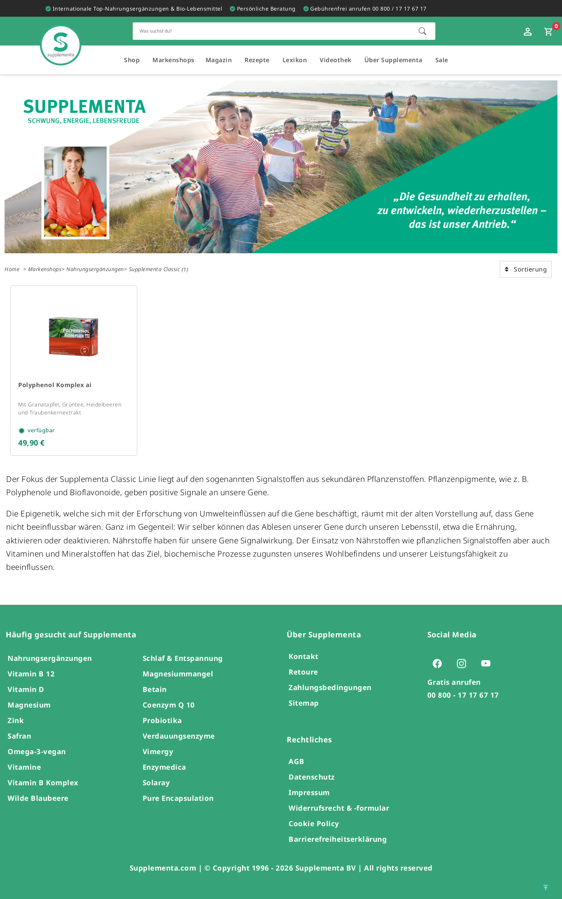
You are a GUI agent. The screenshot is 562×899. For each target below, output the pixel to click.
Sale (441, 60)
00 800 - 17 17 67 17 (463, 695)
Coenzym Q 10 (169, 704)
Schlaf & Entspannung (183, 658)
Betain (155, 689)
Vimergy (158, 751)
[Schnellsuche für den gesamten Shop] (272, 30)
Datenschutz (312, 776)
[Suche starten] (422, 31)
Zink (16, 720)
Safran (19, 736)
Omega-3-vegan (37, 751)
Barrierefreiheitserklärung (338, 839)
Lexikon (295, 60)
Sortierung (526, 269)
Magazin (219, 60)
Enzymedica (164, 767)
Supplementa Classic (154, 269)
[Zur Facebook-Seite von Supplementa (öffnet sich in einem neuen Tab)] (439, 663)
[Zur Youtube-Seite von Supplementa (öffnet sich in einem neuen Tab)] (488, 663)
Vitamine (24, 767)
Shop (132, 60)
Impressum (309, 792)
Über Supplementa (393, 60)
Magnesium (29, 704)
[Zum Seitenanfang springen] (545, 887)
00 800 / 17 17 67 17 (399, 8)
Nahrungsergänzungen (95, 269)
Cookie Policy (314, 823)
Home (12, 269)
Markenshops (173, 60)
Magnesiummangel (178, 673)
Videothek (336, 60)
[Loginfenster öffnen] (528, 31)
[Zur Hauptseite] (61, 37)
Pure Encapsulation (178, 798)
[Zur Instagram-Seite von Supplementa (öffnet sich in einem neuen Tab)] (463, 663)
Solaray (156, 782)
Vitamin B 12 (31, 673)
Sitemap (304, 703)
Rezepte (257, 60)
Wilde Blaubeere (38, 798)
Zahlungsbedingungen (330, 687)
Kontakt (304, 656)
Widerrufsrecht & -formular (339, 808)
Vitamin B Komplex (43, 782)
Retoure (303, 671)
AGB (297, 761)
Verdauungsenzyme (179, 736)
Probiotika (162, 720)
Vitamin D (26, 689)
